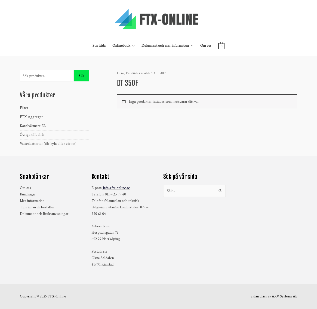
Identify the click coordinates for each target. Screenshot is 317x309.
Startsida (98, 45)
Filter (24, 108)
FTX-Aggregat (31, 117)
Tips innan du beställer (37, 207)
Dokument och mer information (165, 45)
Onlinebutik (121, 45)
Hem (120, 73)
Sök (81, 76)
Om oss (205, 45)
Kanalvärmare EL (33, 126)
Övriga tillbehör (32, 135)
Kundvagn (27, 194)
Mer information (32, 201)
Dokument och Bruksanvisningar (44, 214)
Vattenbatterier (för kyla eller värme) (48, 144)
